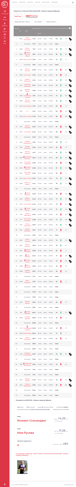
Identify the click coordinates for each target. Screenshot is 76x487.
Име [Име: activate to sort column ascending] (26, 31)
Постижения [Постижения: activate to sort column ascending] (51, 28)
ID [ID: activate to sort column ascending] (20, 31)
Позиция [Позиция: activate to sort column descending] (16, 28)
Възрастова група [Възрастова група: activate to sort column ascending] (39, 31)
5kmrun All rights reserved (21, 484)
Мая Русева (25, 432)
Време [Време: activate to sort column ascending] (34, 28)
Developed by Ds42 (68, 484)
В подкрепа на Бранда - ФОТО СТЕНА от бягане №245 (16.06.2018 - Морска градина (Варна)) (42, 454)
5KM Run (18, 16)
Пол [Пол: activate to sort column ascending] (45, 28)
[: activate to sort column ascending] (70, 31)
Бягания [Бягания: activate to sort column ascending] (66, 28)
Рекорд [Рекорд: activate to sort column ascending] (61, 28)
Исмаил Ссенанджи (31, 420)
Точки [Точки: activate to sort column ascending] (56, 28)
